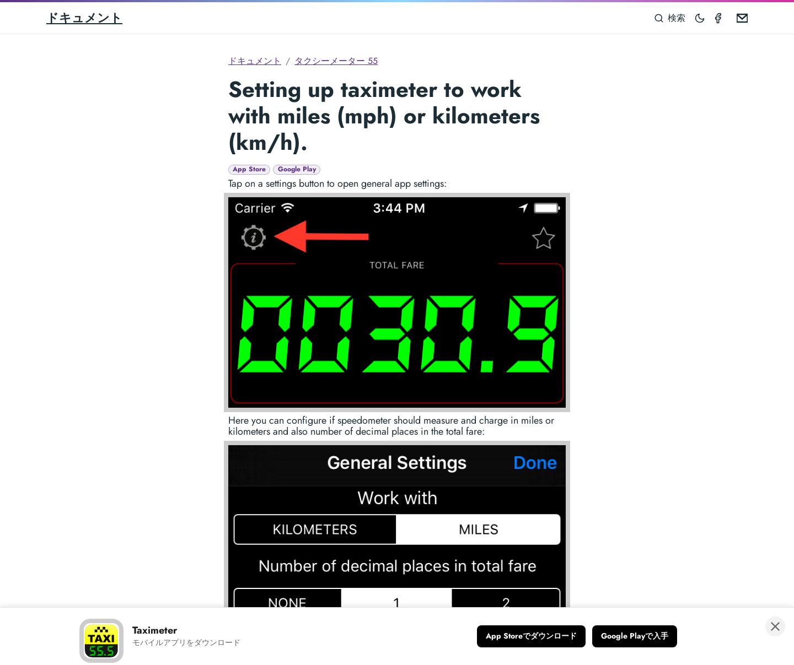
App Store (249, 169)
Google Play (297, 169)
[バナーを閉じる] (775, 626)
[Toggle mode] (700, 18)
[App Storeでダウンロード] (531, 636)
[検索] (670, 18)
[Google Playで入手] (634, 636)
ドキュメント (84, 17)
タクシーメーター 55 (336, 61)
